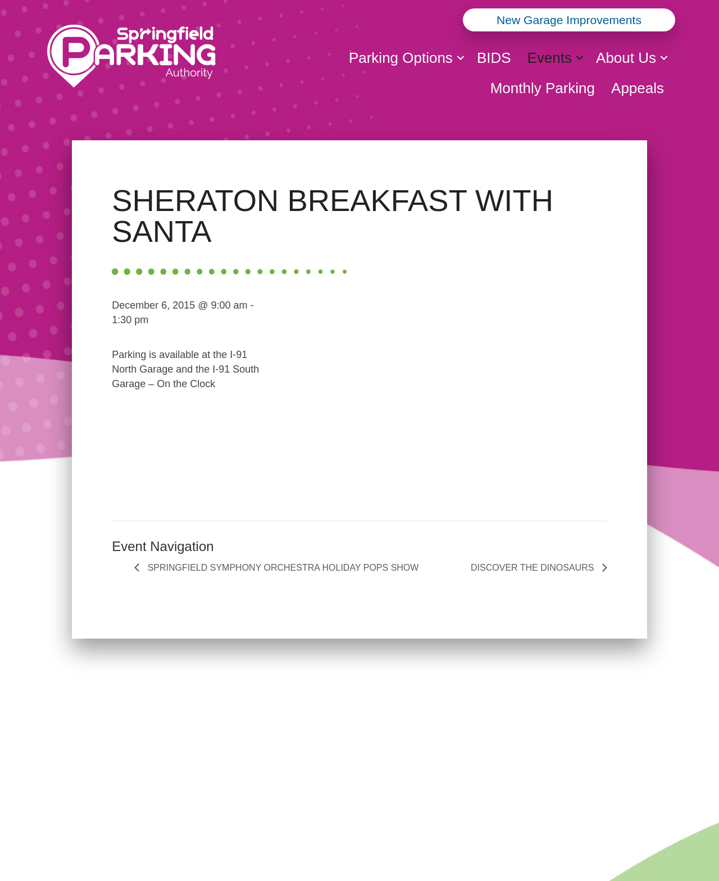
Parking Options (401, 57)
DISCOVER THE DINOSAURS (534, 567)
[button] (460, 58)
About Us (626, 57)
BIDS (494, 57)
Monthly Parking (542, 88)
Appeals (637, 88)
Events (549, 57)
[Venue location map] (447, 396)
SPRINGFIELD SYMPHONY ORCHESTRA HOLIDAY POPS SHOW (281, 567)
